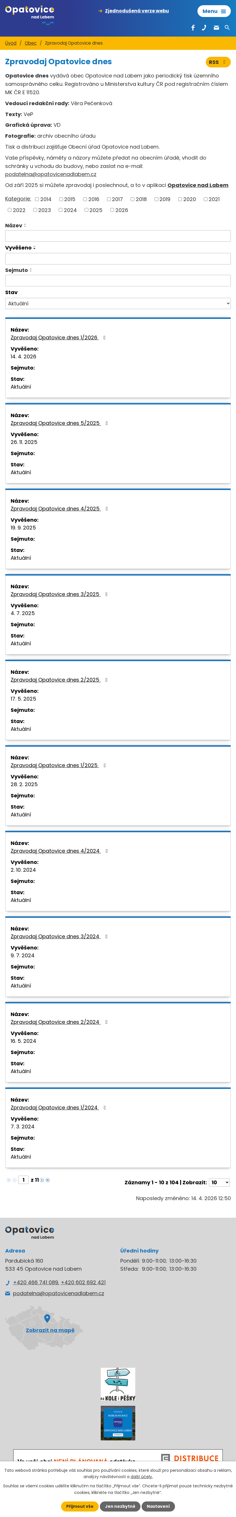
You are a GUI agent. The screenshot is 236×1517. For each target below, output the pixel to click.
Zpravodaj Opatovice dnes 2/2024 (60, 1022)
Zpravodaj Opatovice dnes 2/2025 (60, 679)
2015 (69, 199)
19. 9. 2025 (23, 527)
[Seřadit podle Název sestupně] (25, 226)
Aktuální (21, 386)
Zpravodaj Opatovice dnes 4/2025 (60, 508)
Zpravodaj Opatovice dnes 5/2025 (60, 423)
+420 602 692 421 (83, 1282)
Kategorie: (18, 198)
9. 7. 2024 (23, 955)
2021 (214, 199)
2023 (44, 209)
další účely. (142, 1477)
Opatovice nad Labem (198, 185)
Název (13, 225)
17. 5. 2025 (23, 698)
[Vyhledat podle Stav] (118, 303)
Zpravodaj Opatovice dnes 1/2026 (59, 337)
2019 (164, 199)
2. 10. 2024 (23, 869)
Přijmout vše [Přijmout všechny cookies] (80, 1506)
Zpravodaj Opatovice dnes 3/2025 (60, 594)
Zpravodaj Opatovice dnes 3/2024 (60, 936)
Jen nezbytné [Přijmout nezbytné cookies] (120, 1506)
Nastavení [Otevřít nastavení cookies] (158, 1506)
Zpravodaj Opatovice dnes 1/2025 (59, 765)
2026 (121, 209)
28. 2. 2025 (24, 784)
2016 (93, 199)
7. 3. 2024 (23, 1126)
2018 (141, 199)
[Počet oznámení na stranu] (219, 1182)
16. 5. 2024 (23, 1041)
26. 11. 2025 (24, 442)
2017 (117, 199)
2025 (96, 209)
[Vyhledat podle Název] (118, 236)
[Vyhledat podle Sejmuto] (118, 280)
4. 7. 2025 (23, 613)
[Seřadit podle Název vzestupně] (25, 224)
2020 (189, 199)
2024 (70, 209)
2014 (46, 199)
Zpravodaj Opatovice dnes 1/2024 (59, 1107)
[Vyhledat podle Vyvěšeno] (118, 258)
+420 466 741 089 (35, 1282)
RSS (218, 62)
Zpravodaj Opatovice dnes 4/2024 (60, 850)
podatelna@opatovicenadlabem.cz (50, 174)
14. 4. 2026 (23, 356)
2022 (19, 209)
